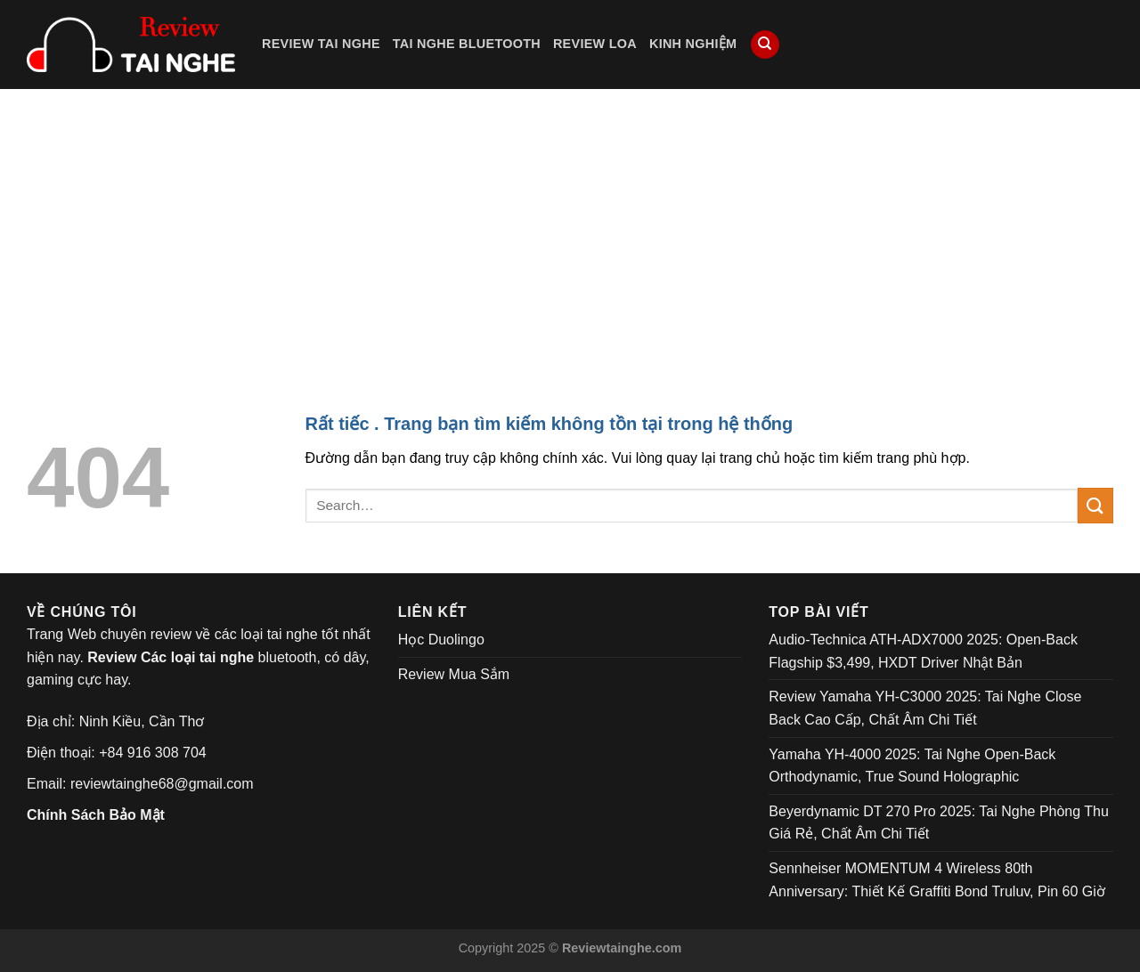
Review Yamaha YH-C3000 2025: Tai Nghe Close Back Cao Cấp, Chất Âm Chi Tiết (925, 708)
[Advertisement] (570, 222)
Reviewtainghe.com (621, 948)
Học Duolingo (441, 639)
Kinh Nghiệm (693, 43)
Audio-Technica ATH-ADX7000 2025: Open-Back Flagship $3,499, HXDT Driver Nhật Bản (923, 651)
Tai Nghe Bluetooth (467, 43)
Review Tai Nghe (321, 43)
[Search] (765, 45)
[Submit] (1095, 505)
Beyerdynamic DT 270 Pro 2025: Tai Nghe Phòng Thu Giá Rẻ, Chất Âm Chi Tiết (939, 823)
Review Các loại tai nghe (170, 657)
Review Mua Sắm (453, 674)
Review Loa (595, 43)
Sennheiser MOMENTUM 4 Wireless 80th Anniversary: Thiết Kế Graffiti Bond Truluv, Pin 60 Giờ (936, 880)
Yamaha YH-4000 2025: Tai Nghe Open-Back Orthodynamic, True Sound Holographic (912, 766)
